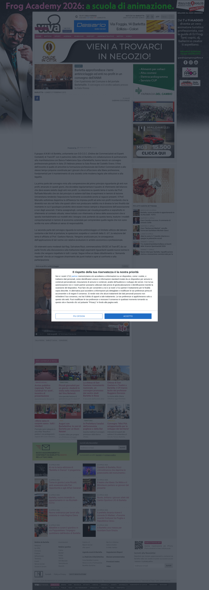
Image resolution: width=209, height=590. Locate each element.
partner (75, 276)
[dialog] (104, 295)
